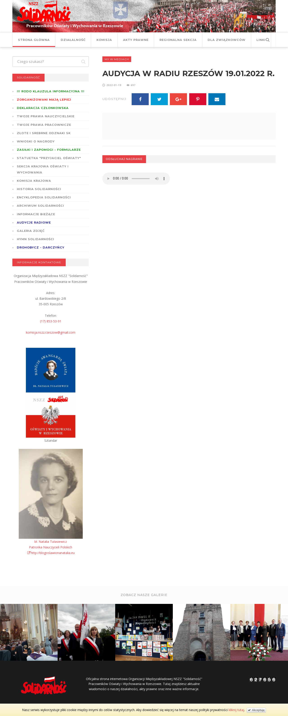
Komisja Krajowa (34, 180)
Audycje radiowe (34, 222)
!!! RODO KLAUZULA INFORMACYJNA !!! (50, 91)
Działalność (73, 40)
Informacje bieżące (36, 214)
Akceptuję (256, 710)
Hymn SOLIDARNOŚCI (35, 239)
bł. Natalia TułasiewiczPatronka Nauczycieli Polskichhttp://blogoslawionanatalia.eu (51, 547)
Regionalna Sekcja (178, 40)
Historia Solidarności (39, 189)
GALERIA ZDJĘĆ (31, 231)
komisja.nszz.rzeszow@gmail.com (50, 332)
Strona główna (34, 40)
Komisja (104, 40)
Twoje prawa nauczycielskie (45, 116)
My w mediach (117, 59)
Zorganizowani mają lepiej (44, 99)
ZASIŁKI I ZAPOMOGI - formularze (49, 149)
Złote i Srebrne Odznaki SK (44, 133)
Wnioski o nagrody (36, 141)
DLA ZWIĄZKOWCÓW (226, 40)
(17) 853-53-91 (50, 321)
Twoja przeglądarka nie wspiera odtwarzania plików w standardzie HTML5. (136, 179)
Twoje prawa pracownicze (44, 124)
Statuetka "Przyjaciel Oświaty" (49, 158)
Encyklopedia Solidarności (44, 197)
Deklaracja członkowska (43, 108)
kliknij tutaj (236, 710)
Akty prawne (135, 40)
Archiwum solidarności (40, 205)
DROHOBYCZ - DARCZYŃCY (40, 247)
